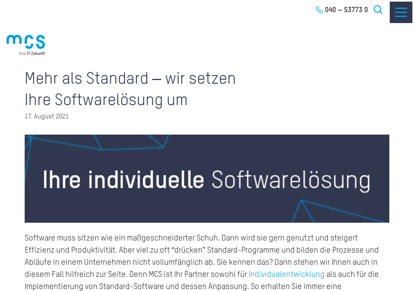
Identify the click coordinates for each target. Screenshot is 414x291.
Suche (378, 10)
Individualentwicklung (287, 275)
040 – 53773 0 (346, 10)
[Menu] (401, 12)
